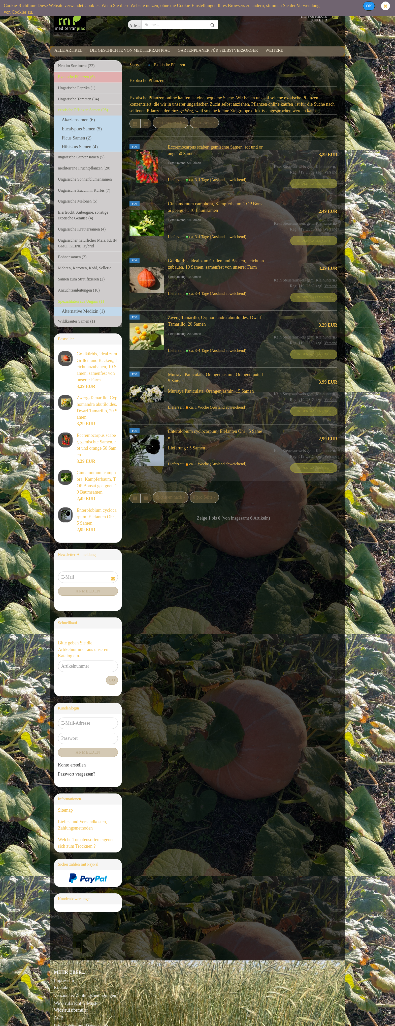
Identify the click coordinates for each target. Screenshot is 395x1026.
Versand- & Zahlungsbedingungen (85, 995)
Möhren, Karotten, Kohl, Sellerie (84, 268)
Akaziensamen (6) (78, 119)
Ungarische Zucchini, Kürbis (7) (84, 190)
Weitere (274, 50)
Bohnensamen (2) (72, 257)
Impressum (64, 980)
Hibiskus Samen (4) (80, 146)
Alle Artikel (68, 50)
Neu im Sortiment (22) (76, 66)
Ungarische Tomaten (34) (78, 99)
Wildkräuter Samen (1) (76, 321)
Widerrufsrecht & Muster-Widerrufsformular (77, 1007)
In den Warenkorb (314, 183)
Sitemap (65, 810)
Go (112, 680)
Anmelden (88, 591)
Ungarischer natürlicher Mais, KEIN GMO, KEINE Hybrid (87, 243)
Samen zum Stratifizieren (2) (81, 279)
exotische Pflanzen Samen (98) (83, 110)
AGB (58, 1017)
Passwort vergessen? (76, 774)
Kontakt (61, 987)
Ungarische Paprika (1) (76, 88)
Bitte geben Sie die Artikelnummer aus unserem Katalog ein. (84, 649)
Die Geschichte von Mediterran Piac (130, 50)
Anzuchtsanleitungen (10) (79, 290)
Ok (369, 6)
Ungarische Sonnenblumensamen (85, 179)
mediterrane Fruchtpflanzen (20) (84, 168)
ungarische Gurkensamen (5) (81, 157)
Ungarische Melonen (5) (77, 201)
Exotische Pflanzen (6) (76, 77)
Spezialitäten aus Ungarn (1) (81, 301)
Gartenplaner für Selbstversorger (218, 50)
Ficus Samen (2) (76, 137)
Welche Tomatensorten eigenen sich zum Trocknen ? (86, 843)
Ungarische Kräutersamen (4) (82, 229)
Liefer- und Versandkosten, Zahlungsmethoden (82, 825)
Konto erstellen (72, 764)
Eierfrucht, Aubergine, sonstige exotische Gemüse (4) (83, 215)
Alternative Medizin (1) (83, 311)
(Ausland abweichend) (228, 180)
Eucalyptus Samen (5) (82, 128)
